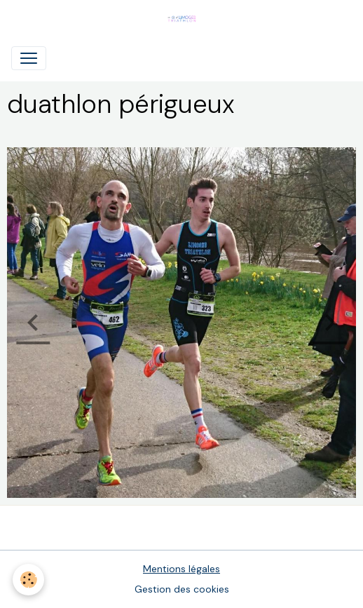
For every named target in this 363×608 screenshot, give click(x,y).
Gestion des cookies (182, 589)
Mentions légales (181, 568)
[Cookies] (28, 579)
